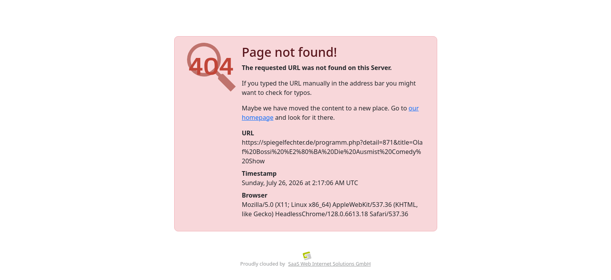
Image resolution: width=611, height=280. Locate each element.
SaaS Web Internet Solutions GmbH (329, 263)
